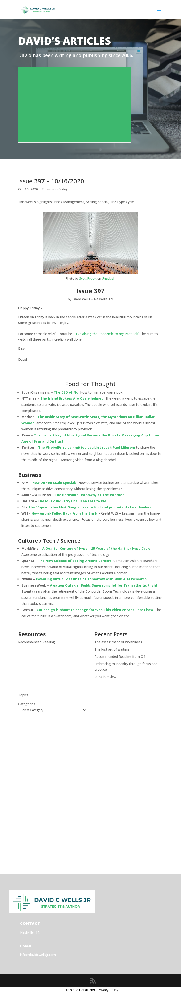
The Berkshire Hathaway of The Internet (89, 495)
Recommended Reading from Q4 (120, 656)
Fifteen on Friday (55, 189)
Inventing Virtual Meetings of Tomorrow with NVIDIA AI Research (91, 579)
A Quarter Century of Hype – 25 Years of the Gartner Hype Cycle (96, 548)
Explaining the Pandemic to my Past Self (107, 333)
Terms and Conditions (79, 990)
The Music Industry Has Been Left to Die (72, 501)
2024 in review (105, 677)
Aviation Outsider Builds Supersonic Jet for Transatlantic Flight (103, 585)
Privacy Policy (108, 990)
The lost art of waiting (112, 649)
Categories (26, 704)
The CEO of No (66, 392)
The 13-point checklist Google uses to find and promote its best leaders (90, 507)
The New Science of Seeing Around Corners (74, 560)
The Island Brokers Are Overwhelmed (71, 398)
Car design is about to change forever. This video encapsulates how (95, 610)
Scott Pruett (88, 278)
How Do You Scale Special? (54, 482)
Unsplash (108, 278)
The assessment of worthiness (118, 642)
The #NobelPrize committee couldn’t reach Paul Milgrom (86, 447)
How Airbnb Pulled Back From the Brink (64, 513)
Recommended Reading (36, 642)
